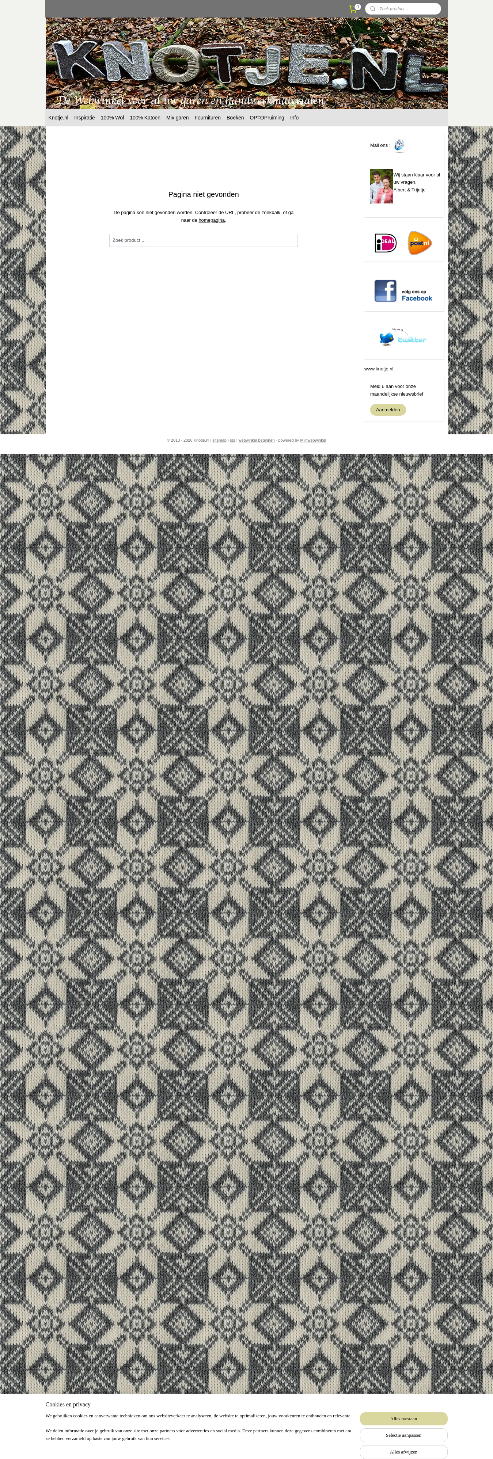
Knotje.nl (58, 118)
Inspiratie (84, 118)
